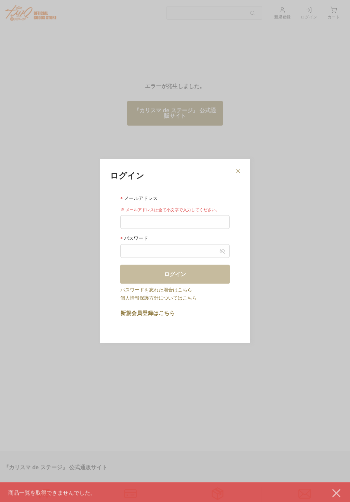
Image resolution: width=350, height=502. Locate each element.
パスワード (134, 238)
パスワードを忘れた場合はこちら (156, 289)
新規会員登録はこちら (147, 313)
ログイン (175, 274)
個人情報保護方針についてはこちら (158, 298)
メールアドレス (139, 198)
